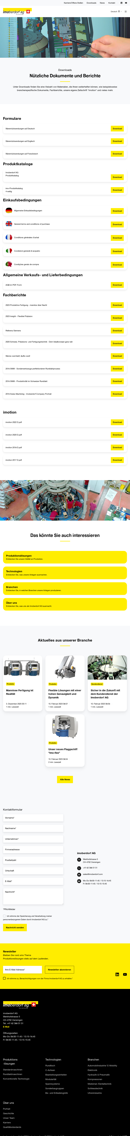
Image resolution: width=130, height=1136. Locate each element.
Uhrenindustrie (95, 1093)
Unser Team (9, 1118)
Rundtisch (50, 1065)
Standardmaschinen (12, 1069)
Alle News (65, 779)
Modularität (50, 1079)
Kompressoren (95, 1079)
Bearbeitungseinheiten (56, 1074)
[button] (125, 11)
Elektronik (92, 1070)
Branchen (93, 1059)
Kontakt (111, 3)
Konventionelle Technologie (16, 1078)
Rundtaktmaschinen (12, 1074)
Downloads (91, 3)
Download (117, 128)
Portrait (6, 1108)
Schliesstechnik (95, 1088)
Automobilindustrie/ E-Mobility (102, 1065)
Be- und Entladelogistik (56, 1093)
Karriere (7, 1122)
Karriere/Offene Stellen (73, 3)
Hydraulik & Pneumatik (99, 1074)
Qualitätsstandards (12, 1127)
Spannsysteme (52, 1083)
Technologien (53, 1059)
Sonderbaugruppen (54, 1088)
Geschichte (8, 1113)
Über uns (8, 1102)
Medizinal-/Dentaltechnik (99, 1083)
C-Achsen (50, 1070)
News (102, 3)
